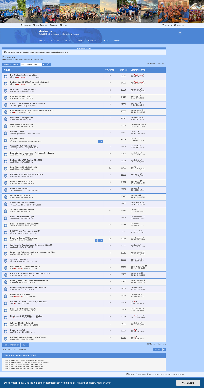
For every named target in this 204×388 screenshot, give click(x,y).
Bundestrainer (27, 59)
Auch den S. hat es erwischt (22, 203)
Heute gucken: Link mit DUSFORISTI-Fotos (29, 280)
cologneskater (18, 148)
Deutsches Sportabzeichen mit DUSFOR (28, 288)
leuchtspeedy (138, 280)
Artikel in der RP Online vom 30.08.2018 (27, 103)
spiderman (137, 110)
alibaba (15, 98)
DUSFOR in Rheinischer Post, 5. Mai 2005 (28, 302)
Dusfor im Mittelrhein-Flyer (22, 217)
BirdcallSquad (139, 124)
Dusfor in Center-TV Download (23, 238)
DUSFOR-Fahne (17, 139)
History (54, 41)
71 (14, 112)
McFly (15, 240)
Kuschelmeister (139, 266)
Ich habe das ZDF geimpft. (21, 117)
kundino (137, 89)
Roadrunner (20, 77)
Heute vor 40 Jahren (19, 188)
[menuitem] (36, 25)
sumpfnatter (138, 217)
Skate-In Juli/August (19, 259)
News (80, 41)
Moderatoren (17, 59)
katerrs (15, 91)
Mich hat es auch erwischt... (22, 125)
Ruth (14, 254)
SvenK (15, 247)
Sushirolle (19, 233)
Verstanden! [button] (188, 383)
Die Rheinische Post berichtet (23, 75)
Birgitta (18, 106)
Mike (135, 139)
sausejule (137, 273)
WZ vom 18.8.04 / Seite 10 (21, 323)
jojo (135, 131)
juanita (136, 146)
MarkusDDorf (20, 205)
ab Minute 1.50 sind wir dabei (23, 89)
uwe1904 (19, 261)
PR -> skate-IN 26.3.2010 (21, 181)
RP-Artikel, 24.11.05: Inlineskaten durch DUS (30, 273)
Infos (68, 41)
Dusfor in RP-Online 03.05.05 (23, 309)
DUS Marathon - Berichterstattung (25, 266)
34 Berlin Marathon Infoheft (22, 210)
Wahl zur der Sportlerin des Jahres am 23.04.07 (31, 245)
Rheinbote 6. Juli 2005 (20, 295)
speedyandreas (18, 133)
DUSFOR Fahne (17, 132)
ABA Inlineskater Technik (21, 96)
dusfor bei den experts (20, 195)
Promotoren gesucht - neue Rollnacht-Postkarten (32, 153)
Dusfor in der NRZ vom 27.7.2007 (24, 224)
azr (14, 119)
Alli (135, 167)
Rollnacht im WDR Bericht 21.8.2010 (26, 160)
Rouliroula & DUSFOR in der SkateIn (26, 316)
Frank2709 (138, 202)
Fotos (105, 41)
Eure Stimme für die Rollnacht (23, 167)
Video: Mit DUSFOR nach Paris (23, 146)
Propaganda (8, 57)
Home (42, 41)
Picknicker (137, 117)
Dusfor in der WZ (17, 330)
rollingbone (138, 238)
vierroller (16, 339)
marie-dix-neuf (38, 59)
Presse (92, 41)
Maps (117, 41)
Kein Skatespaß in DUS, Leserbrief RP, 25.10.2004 (32, 110)
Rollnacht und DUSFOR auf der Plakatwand (29, 82)
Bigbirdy (16, 155)
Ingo (135, 209)
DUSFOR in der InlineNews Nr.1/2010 (26, 174)
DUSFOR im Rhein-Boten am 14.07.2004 (27, 337)
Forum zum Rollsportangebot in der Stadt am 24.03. (33, 252)
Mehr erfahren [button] (104, 383)
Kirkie (136, 224)
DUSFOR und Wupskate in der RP (25, 231)
